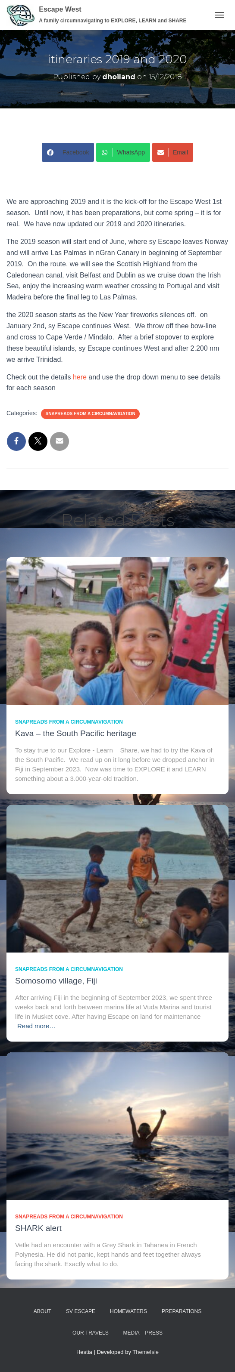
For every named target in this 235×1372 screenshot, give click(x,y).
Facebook (68, 152)
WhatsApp (123, 152)
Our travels (90, 1333)
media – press (143, 1333)
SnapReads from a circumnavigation (90, 413)
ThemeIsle (145, 1352)
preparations (181, 1311)
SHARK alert (38, 1228)
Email (172, 152)
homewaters (128, 1311)
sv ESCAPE (80, 1311)
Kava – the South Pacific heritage (75, 733)
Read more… (36, 1026)
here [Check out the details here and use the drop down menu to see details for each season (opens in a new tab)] (80, 377)
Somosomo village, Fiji (56, 980)
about (42, 1311)
